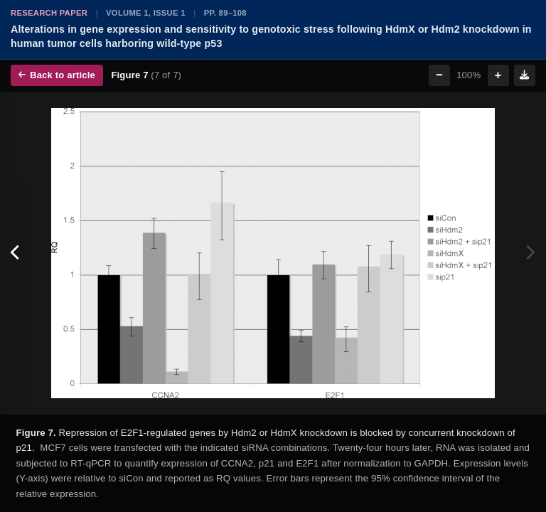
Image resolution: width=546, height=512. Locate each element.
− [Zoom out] (439, 75)
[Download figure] (524, 75)
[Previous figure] (16, 253)
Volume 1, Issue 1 (146, 13)
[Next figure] (530, 253)
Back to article (56, 75)
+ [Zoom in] (498, 75)
